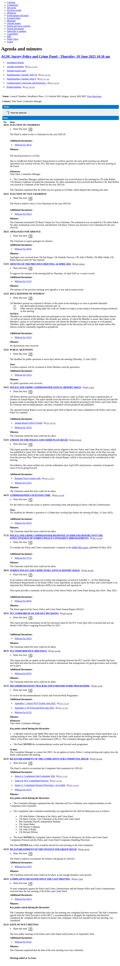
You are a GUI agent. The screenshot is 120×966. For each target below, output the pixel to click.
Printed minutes (21, 87)
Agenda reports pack (16, 70)
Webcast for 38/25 (23, 601)
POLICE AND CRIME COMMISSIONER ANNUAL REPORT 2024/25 (52, 387)
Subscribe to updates (16, 31)
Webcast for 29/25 (23, 214)
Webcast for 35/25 (23, 483)
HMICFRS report (80, 547)
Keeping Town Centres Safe (34, 478)
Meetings (11, 21)
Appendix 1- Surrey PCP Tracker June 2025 (42, 703)
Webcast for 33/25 (23, 375)
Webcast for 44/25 (23, 899)
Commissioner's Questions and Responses (33, 83)
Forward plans (13, 18)
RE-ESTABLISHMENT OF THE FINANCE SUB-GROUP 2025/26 (49, 849)
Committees (12, 5)
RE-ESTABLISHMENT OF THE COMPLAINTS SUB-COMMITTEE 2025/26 (56, 759)
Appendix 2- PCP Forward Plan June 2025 (41, 708)
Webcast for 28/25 (23, 145)
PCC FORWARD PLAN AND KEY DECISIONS (41, 613)
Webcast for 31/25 (23, 281)
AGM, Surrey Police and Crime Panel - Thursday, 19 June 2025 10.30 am (55, 56)
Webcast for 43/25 (23, 866)
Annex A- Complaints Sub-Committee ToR (41, 776)
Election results (14, 10)
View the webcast (18, 113)
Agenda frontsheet (22, 66)
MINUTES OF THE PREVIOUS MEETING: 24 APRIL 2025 (47, 264)
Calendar (11, 2)
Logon (10, 41)
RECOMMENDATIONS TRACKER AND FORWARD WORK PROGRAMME (56, 686)
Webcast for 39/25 (23, 638)
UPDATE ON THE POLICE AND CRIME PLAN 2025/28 (45, 440)
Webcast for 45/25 (23, 942)
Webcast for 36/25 (23, 523)
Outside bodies (14, 23)
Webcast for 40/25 (23, 673)
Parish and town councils (18, 26)
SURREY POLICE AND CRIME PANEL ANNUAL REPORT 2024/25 (52, 570)
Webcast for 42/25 (23, 789)
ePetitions (11, 13)
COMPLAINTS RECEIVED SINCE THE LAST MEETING (46, 879)
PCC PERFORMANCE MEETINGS (35, 651)
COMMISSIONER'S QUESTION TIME (37, 495)
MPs (9, 36)
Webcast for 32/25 (23, 337)
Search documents (15, 28)
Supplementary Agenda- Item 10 (28, 75)
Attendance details (15, 62)
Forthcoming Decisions (18, 15)
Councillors (12, 34)
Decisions (11, 7)
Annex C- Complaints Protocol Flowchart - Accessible (47, 785)
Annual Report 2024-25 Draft (35, 423)
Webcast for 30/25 (23, 249)
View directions (94, 96)
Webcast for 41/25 (23, 712)
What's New (12, 39)
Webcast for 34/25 (23, 427)
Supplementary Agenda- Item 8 (28, 79)
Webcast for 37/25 (23, 558)
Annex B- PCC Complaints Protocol (38, 780)
